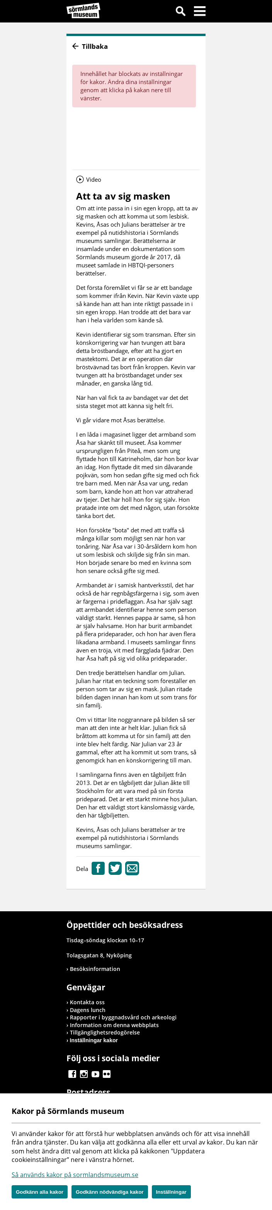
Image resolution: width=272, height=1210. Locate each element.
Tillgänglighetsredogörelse (105, 1032)
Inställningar (171, 1192)
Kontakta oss (87, 1002)
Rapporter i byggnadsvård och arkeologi (123, 1017)
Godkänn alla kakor (39, 1192)
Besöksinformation (95, 968)
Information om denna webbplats (114, 1025)
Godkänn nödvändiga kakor (110, 1192)
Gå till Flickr (106, 1074)
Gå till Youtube (95, 1074)
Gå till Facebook (72, 1074)
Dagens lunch (87, 1010)
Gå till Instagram (84, 1074)
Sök (180, 12)
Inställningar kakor (94, 1040)
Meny (199, 12)
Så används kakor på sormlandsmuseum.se (75, 1174)
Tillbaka (95, 46)
